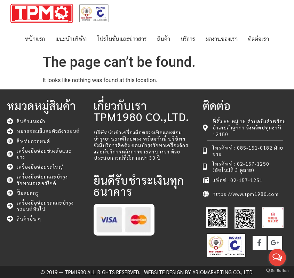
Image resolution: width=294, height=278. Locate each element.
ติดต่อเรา (258, 38)
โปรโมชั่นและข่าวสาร (122, 38)
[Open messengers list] (277, 257)
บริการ (188, 38)
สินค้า (163, 38)
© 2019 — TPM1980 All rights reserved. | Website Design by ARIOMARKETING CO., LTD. (147, 272)
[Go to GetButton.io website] (277, 271)
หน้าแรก (35, 38)
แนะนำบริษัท (71, 38)
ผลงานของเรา (222, 38)
